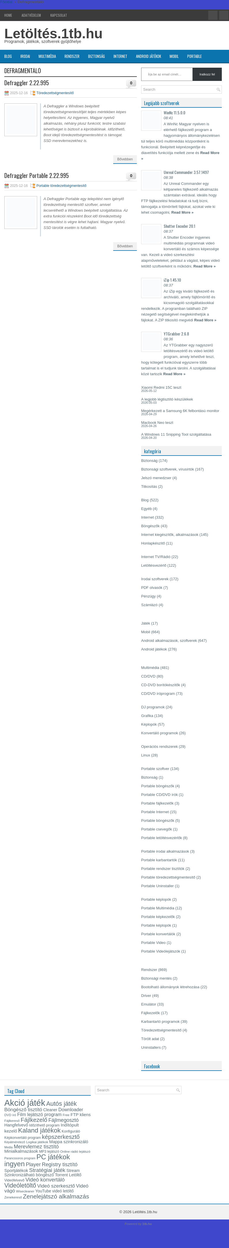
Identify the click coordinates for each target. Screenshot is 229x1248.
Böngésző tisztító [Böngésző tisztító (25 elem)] (23, 1109)
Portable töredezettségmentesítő (61, 186)
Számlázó (149, 605)
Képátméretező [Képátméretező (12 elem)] (14, 1142)
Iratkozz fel (207, 74)
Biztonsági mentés (156, 978)
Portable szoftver (155, 769)
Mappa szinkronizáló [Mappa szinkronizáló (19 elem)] (68, 1141)
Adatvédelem (31, 15)
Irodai (25, 56)
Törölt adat (150, 1039)
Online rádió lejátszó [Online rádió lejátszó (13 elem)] (75, 1151)
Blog (8, 56)
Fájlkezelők (150, 1013)
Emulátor (148, 1004)
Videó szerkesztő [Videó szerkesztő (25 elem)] (56, 1186)
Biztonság (96, 56)
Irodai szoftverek (155, 579)
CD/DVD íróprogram (158, 693)
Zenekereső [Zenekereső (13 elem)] (13, 1197)
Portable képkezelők (158, 917)
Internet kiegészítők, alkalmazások (169, 534)
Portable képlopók (156, 899)
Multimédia (47, 56)
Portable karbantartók (159, 860)
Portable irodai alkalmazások (165, 851)
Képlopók (149, 724)
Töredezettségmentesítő (54, 93)
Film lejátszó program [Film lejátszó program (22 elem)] (39, 1114)
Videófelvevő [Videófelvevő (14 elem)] (14, 1180)
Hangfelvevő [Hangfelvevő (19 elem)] (16, 1125)
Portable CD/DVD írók (159, 794)
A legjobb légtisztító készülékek (167, 399)
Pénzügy (148, 596)
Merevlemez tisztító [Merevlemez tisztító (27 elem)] (36, 1147)
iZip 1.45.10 (172, 280)
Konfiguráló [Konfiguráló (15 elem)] (71, 1131)
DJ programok (153, 707)
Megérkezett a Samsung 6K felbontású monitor (180, 411)
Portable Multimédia (157, 908)
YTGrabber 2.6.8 (176, 334)
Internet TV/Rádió (156, 557)
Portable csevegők (156, 829)
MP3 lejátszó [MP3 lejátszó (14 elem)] (49, 1152)
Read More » (182, 212)
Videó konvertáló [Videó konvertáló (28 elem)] (45, 1180)
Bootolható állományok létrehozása (170, 987)
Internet (120, 56)
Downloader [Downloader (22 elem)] (70, 1109)
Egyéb (146, 509)
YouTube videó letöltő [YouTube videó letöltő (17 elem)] (54, 1191)
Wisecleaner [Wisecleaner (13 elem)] (25, 1191)
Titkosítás (149, 486)
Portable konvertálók (158, 934)
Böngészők (150, 526)
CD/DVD (148, 676)
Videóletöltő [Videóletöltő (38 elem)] (20, 1185)
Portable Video (153, 942)
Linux (145, 755)
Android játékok (148, 56)
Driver (146, 995)
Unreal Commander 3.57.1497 (186, 172)
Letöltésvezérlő (153, 565)
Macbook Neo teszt (157, 422)
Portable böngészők (157, 786)
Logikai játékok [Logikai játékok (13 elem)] (37, 1142)
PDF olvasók (151, 587)
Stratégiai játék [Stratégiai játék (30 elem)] (47, 1170)
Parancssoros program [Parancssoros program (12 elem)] (19, 1158)
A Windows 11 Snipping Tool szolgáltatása (176, 434)
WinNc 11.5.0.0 (174, 112)
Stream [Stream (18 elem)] (73, 1170)
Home (8, 15)
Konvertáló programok (159, 733)
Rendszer (72, 56)
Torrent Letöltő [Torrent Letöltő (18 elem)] (68, 1175)
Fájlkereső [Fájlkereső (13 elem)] (12, 1120)
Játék (145, 623)
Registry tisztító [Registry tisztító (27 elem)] (59, 1164)
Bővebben (125, 159)
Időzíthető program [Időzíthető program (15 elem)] (44, 1125)
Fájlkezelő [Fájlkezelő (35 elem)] (34, 1119)
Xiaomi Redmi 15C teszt (161, 387)
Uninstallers (151, 1047)
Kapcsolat (58, 15)
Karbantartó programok (160, 1021)
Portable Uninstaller (157, 886)
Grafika (147, 716)
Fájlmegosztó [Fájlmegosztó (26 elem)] (63, 1120)
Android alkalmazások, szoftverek (169, 640)
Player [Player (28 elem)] (33, 1164)
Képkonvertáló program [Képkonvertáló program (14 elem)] (22, 1138)
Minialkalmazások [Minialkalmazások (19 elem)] (21, 1151)
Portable (194, 56)
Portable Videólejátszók (160, 951)
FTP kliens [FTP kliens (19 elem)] (81, 1114)
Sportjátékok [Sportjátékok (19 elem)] (16, 1170)
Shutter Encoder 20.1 (179, 226)
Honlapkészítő (153, 543)
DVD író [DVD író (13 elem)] (10, 1115)
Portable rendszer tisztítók (162, 868)
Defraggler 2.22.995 (26, 82)
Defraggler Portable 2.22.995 (36, 175)
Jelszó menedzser (156, 478)
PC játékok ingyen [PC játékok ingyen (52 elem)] (37, 1160)
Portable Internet (155, 812)
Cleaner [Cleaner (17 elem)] (50, 1109)
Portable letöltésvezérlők (161, 838)
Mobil (174, 56)
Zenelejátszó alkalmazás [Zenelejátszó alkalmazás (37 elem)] (56, 1196)
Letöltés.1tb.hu (53, 33)
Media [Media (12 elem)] (8, 1147)
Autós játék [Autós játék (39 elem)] (61, 1103)
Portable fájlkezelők (157, 803)
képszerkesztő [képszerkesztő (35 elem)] (61, 1136)
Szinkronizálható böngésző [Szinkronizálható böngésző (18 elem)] (29, 1175)
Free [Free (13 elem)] (66, 1115)
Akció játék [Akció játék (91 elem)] (24, 1102)
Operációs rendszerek (159, 746)
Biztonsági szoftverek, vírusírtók (167, 469)
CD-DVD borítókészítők (160, 685)
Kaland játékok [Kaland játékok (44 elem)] (39, 1130)
